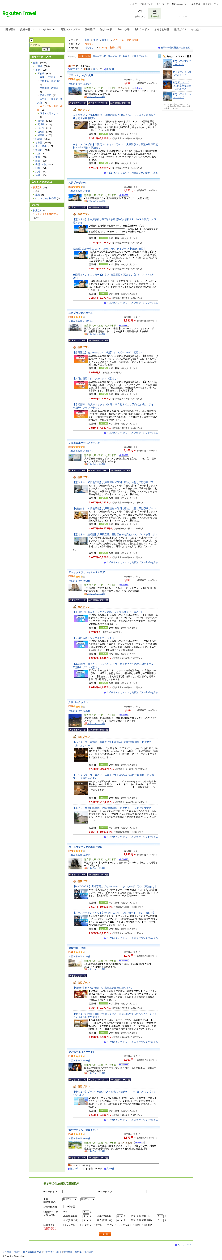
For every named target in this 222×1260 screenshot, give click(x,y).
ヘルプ (133, 4)
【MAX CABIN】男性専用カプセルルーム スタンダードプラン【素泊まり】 (115, 886)
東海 (37, 157)
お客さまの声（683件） (81, 1138)
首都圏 (38, 142)
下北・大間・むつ (49, 113)
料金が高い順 (114, 56)
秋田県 (41, 128)
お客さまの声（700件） (81, 191)
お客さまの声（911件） (81, 580)
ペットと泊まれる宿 (45, 198)
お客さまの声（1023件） (81, 321)
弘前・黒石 (45, 95)
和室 (138, 1225)
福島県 (41, 135)
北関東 (38, 139)
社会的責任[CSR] (52, 1252)
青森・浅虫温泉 (48, 77)
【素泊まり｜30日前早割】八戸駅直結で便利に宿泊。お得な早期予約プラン (114, 482)
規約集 (78, 1252)
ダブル (98, 1225)
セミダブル (85, 1225)
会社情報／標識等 (11, 1252)
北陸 (37, 153)
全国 (87, 40)
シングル (70, 1225)
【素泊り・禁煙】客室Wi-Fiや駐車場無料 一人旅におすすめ (112, 808)
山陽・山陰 (41, 164)
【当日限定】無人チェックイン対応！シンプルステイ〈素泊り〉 (108, 352)
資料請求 (88, 1252)
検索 (105, 1234)
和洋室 (148, 1225)
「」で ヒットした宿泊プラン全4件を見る (132, 433)
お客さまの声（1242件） (81, 84)
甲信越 (38, 150)
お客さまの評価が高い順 (135, 56)
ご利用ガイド (146, 4)
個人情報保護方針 (32, 1252)
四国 (37, 168)
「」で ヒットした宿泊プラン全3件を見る (132, 692)
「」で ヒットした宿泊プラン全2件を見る (132, 172)
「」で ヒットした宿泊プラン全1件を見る (132, 1120)
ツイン (110, 1225)
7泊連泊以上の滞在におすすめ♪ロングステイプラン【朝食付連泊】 (109, 248)
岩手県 (41, 120)
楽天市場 (195, 4)
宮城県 (41, 124)
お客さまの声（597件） (81, 1060)
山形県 (41, 131)
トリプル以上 (124, 1225)
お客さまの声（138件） (81, 956)
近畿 (37, 160)
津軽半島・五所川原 (50, 80)
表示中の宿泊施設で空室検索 (175, 47)
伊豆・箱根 (41, 146)
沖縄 (37, 175)
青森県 (105, 40)
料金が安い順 (99, 56)
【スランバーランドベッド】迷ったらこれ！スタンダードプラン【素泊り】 (114, 912)
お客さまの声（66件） (80, 855)
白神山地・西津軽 (49, 88)
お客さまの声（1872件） (81, 451)
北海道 (38, 66)
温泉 (37, 194)
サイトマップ (162, 4)
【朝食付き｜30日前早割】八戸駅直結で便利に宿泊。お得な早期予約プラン (114, 508)
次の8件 (110, 69)
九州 (37, 171)
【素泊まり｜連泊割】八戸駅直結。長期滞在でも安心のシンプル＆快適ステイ (115, 534)
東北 (95, 40)
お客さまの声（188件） (81, 710)
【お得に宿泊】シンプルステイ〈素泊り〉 (96, 378)
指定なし (89, 47)
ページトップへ (185, 1245)
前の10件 (74, 69)
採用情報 (67, 1252)
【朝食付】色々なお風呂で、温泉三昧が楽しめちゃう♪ (102, 987)
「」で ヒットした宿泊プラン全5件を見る (132, 303)
